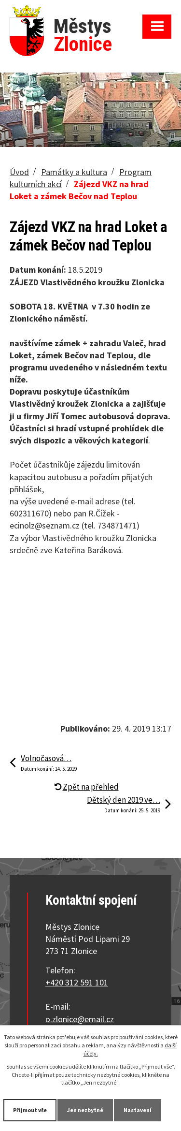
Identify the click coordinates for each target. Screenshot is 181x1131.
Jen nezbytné (85, 1110)
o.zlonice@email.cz (79, 1019)
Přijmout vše (30, 1110)
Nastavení (138, 1110)
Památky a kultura (74, 171)
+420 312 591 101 (76, 982)
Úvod (19, 171)
